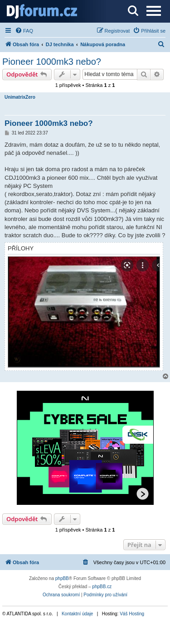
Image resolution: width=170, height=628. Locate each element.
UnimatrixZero (20, 97)
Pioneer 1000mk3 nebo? (51, 62)
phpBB (62, 578)
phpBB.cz (102, 586)
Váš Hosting (132, 613)
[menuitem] (24, 30)
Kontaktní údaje (77, 613)
